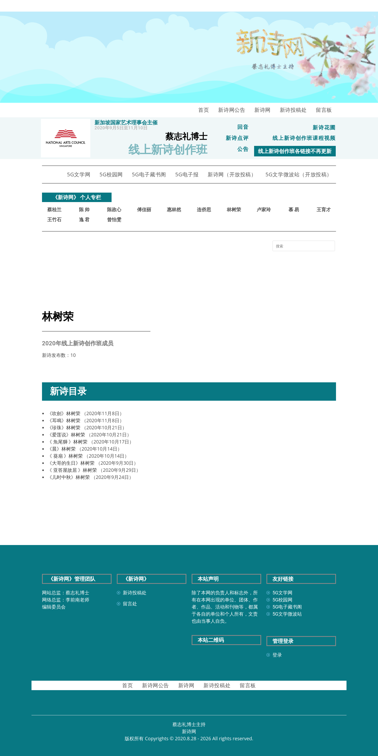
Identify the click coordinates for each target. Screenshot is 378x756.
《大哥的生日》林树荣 (70, 463)
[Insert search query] (303, 246)
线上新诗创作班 (167, 149)
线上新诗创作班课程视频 (304, 138)
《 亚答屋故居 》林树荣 (72, 470)
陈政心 (114, 209)
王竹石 (54, 219)
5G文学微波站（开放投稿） (298, 174)
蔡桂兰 (54, 209)
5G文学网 (78, 174)
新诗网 (262, 109)
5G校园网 (111, 174)
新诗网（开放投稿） (232, 174)
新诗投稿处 (293, 109)
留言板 (324, 109)
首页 (203, 109)
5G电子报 (186, 174)
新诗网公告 (231, 109)
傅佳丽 (144, 209)
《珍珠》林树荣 (63, 427)
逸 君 (84, 219)
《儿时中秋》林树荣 (68, 477)
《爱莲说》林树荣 (66, 434)
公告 (243, 149)
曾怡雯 (114, 219)
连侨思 (204, 209)
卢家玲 (264, 209)
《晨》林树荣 (61, 449)
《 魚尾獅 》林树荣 (67, 441)
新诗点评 (237, 138)
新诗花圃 (324, 127)
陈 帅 (84, 209)
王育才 (324, 209)
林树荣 (234, 209)
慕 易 (293, 209)
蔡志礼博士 (186, 136)
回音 (243, 127)
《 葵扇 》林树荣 (65, 456)
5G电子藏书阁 (149, 174)
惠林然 (174, 209)
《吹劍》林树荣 (63, 413)
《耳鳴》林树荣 (63, 420)
